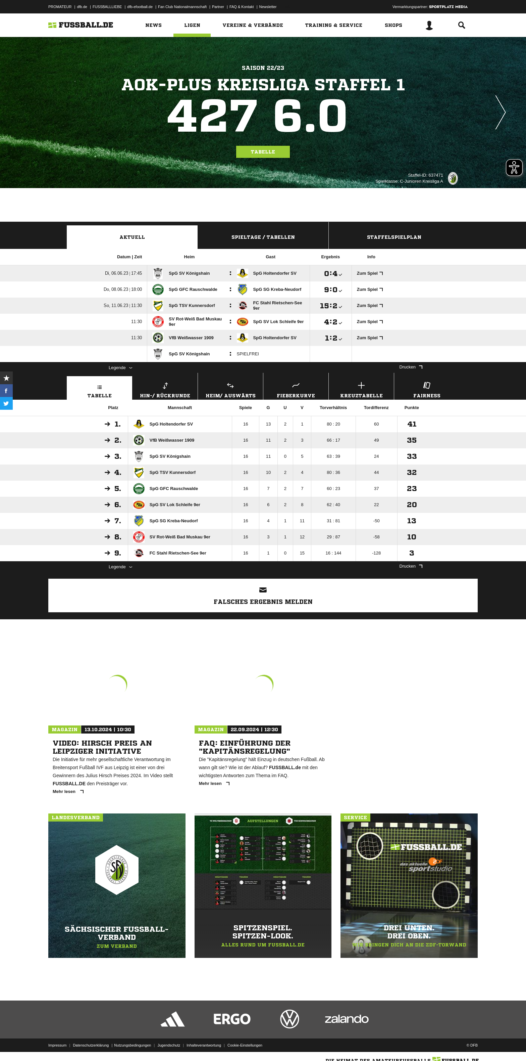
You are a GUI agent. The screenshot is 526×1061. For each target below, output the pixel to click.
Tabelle (263, 151)
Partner (218, 7)
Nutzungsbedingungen (132, 1045)
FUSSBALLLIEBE (107, 7)
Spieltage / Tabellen (263, 237)
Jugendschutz (168, 1045)
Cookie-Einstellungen (244, 1045)
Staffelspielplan (394, 237)
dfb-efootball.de (140, 7)
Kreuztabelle (361, 389)
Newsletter (268, 7)
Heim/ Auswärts (230, 389)
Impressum (57, 1045)
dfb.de (82, 7)
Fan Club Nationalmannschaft (182, 7)
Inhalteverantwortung (204, 1045)
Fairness (427, 389)
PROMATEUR (59, 7)
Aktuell (132, 237)
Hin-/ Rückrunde (165, 389)
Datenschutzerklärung (91, 1045)
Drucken (411, 366)
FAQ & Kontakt (241, 7)
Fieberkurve (296, 389)
